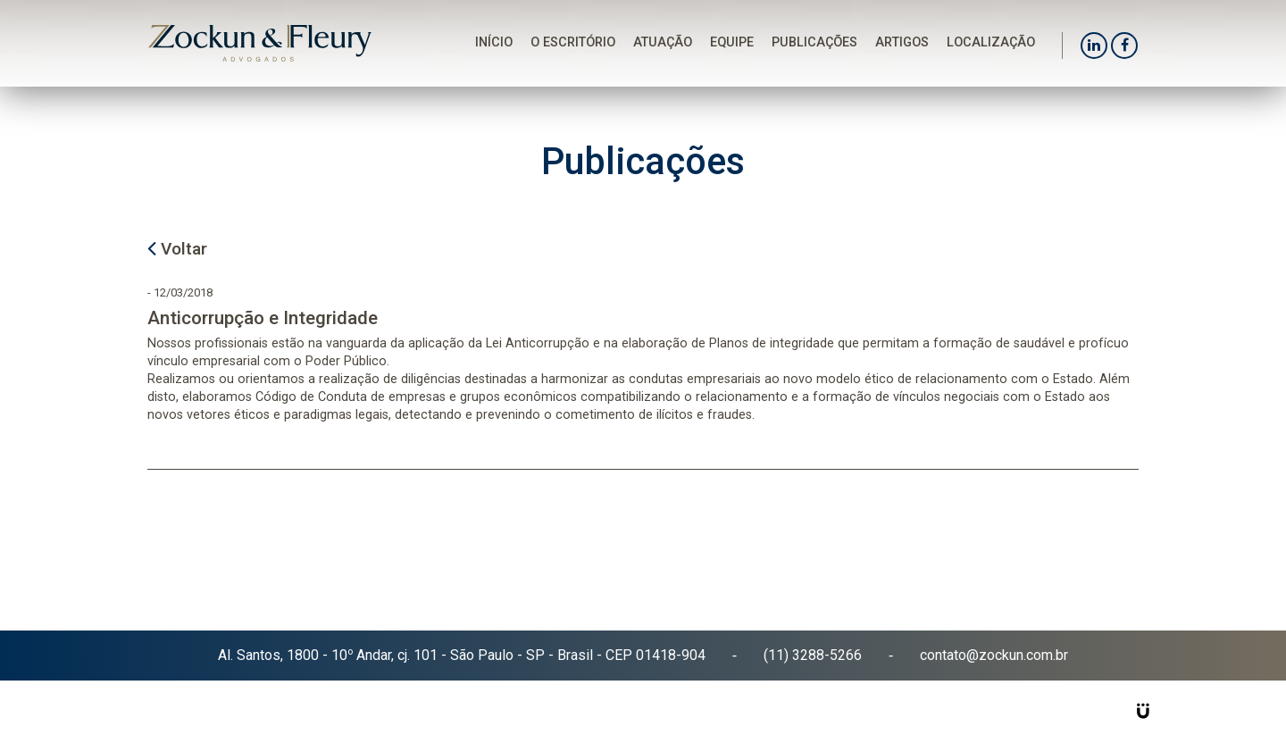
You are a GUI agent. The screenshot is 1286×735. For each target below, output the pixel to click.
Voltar (177, 247)
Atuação (662, 42)
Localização (991, 42)
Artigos (902, 42)
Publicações (814, 42)
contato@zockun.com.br (994, 655)
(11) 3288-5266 (813, 655)
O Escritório (572, 42)
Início (494, 42)
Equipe (732, 42)
